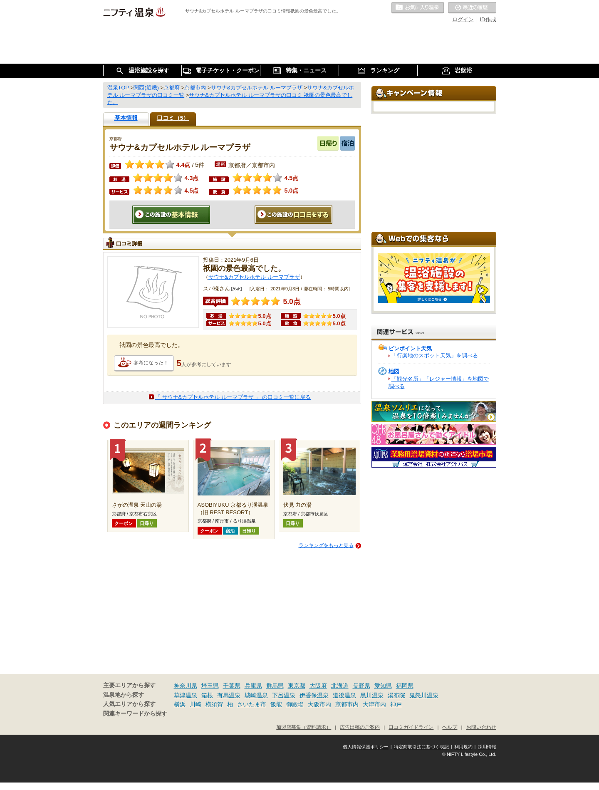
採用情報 (487, 746)
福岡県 (404, 685)
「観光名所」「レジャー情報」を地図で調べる (439, 382)
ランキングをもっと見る (326, 545)
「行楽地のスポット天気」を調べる (434, 355)
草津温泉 (185, 695)
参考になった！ (151, 363)
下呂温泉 (283, 695)
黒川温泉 (372, 695)
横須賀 (214, 704)
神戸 (396, 704)
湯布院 (396, 695)
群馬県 (275, 685)
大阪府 (318, 685)
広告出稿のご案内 (360, 727)
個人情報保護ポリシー (366, 746)
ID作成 (488, 19)
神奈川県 (185, 685)
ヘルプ (449, 727)
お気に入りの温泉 (417, 8)
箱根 (207, 695)
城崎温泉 (256, 695)
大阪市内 (319, 704)
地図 (394, 371)
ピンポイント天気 (410, 348)
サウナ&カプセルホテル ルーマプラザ (254, 277)
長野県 (361, 685)
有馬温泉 (228, 695)
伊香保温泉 (314, 695)
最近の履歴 (472, 8)
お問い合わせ (481, 727)
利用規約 (463, 746)
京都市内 (347, 704)
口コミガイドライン (411, 727)
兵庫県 (253, 685)
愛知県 (383, 685)
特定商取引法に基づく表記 (421, 746)
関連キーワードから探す (135, 714)
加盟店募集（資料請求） (303, 727)
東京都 (296, 685)
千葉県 (231, 685)
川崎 (195, 704)
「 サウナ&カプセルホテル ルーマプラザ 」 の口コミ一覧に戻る (233, 397)
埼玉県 (210, 685)
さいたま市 (251, 704)
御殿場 (295, 704)
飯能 (276, 704)
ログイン (463, 19)
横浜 (180, 704)
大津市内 (374, 704)
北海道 (340, 685)
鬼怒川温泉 (423, 695)
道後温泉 (344, 695)
